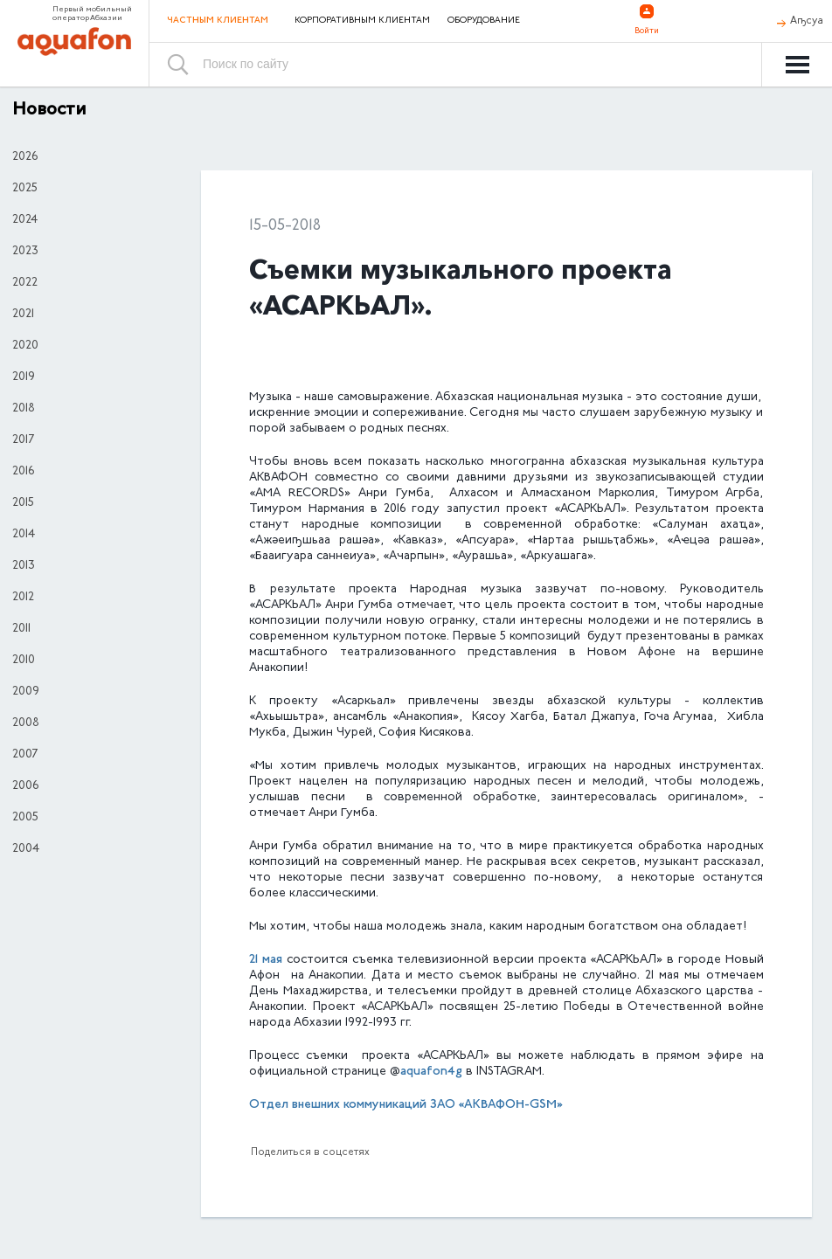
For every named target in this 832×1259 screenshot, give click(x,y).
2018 (23, 409)
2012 (23, 597)
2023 (25, 252)
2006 (25, 786)
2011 (21, 629)
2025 (25, 189)
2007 (25, 755)
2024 (25, 220)
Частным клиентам (217, 20)
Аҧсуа (806, 21)
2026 (25, 157)
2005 (25, 818)
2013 (23, 566)
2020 (25, 346)
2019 (23, 377)
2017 (23, 440)
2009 (25, 692)
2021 (23, 314)
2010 (23, 660)
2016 (23, 472)
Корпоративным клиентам (362, 21)
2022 (25, 283)
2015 (23, 503)
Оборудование (483, 21)
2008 (25, 723)
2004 (25, 849)
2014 (23, 535)
